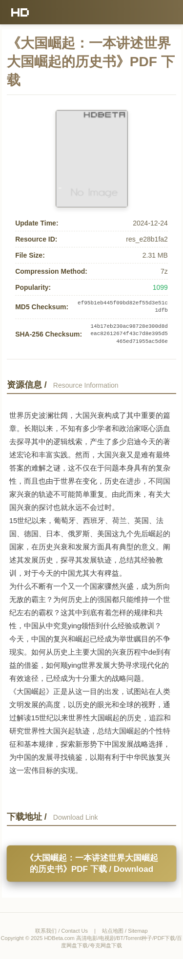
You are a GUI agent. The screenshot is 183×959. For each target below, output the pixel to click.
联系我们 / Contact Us (61, 931)
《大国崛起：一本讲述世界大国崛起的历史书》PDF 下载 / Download (91, 863)
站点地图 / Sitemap (125, 931)
